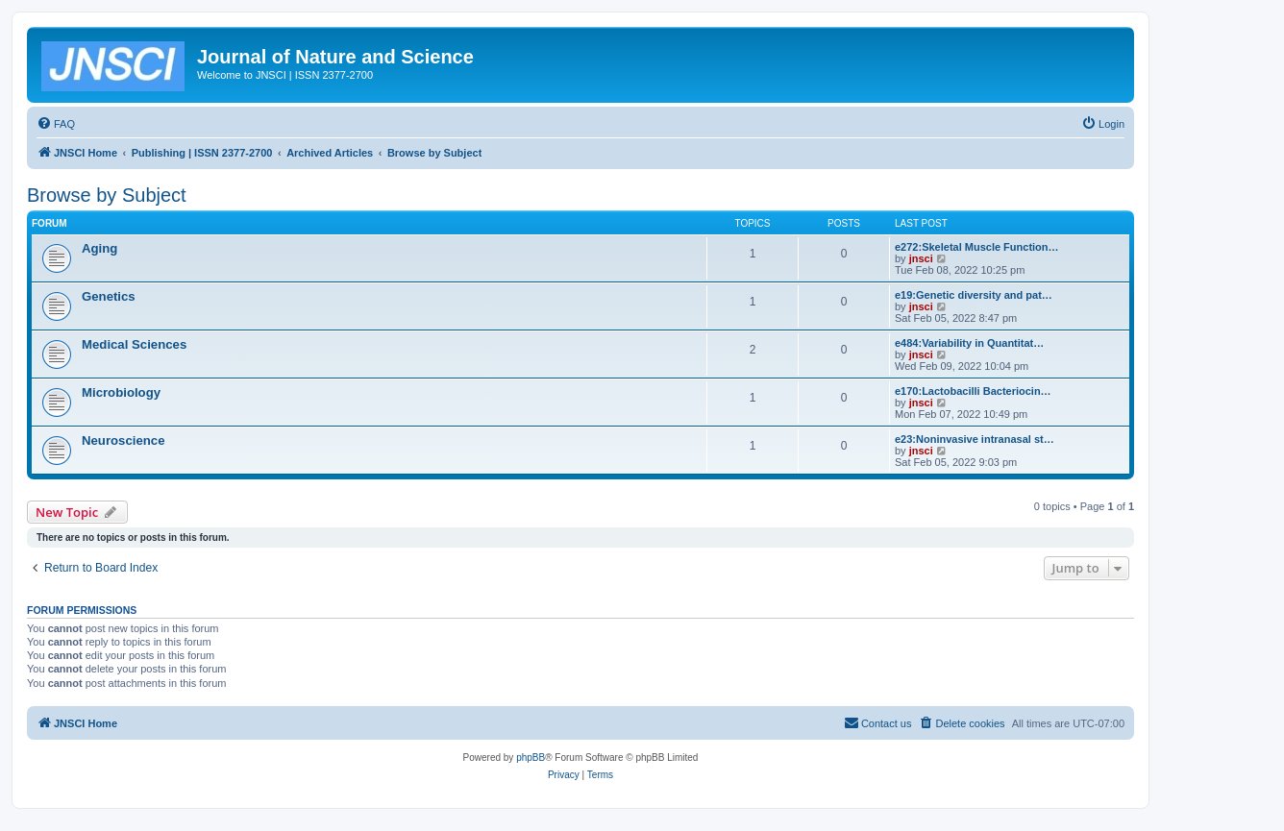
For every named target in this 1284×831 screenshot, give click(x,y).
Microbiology (121, 392)
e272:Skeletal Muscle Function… (977, 247)
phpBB (530, 757)
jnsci (921, 258)
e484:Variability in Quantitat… (969, 343)
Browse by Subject (106, 195)
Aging (99, 248)
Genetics (109, 296)
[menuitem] (56, 123)
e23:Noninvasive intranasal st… (974, 439)
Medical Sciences (134, 344)
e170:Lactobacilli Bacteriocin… (973, 391)
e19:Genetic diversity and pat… (973, 295)
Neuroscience (123, 440)
